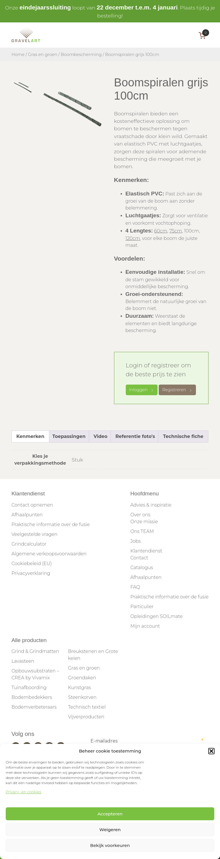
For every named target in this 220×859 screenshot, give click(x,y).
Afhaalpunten (27, 514)
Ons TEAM (142, 531)
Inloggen (141, 389)
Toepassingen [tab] (69, 436)
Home (18, 54)
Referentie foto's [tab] (135, 436)
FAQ (135, 587)
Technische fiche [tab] (183, 436)
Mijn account (145, 626)
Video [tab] (100, 436)
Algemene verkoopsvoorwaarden (49, 553)
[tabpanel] (73, 109)
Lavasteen (22, 661)
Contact (139, 558)
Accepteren (110, 814)
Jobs (135, 541)
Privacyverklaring (30, 573)
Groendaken (82, 677)
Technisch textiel (86, 707)
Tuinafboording (28, 687)
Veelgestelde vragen (34, 534)
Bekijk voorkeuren (110, 845)
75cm (175, 231)
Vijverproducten (86, 717)
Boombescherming (81, 54)
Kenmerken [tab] (30, 436)
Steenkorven (82, 697)
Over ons (140, 514)
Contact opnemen (32, 505)
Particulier (142, 606)
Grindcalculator (28, 544)
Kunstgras (79, 687)
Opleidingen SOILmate (156, 616)
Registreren (177, 389)
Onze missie (144, 521)
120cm (132, 238)
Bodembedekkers (31, 697)
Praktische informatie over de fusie (50, 524)
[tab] (22, 87)
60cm (160, 231)
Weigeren (110, 829)
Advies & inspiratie (150, 505)
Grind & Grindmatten (35, 651)
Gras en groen (42, 54)
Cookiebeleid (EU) (31, 563)
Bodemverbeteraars (33, 707)
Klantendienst (146, 551)
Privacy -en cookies (23, 792)
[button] (211, 751)
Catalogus (141, 567)
